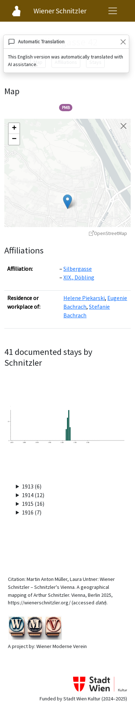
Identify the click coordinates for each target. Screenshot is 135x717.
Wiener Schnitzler (59, 10)
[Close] (123, 41)
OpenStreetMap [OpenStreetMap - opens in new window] (108, 233)
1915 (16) (33, 503)
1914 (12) (33, 495)
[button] (67, 201)
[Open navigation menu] (113, 11)
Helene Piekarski (84, 297)
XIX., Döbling (78, 277)
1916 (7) (31, 512)
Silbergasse (77, 268)
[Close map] (123, 126)
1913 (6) (31, 486)
